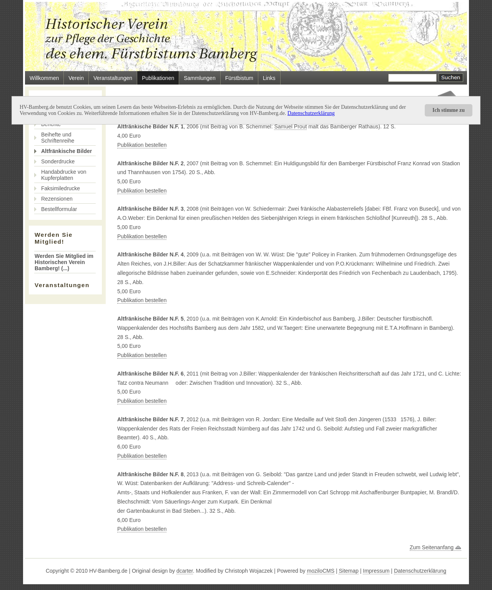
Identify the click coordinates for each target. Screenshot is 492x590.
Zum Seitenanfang (435, 547)
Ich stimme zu (448, 110)
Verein (76, 78)
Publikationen (158, 78)
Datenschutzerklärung (311, 113)
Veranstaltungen (112, 78)
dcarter (184, 571)
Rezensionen (57, 199)
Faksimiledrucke (60, 188)
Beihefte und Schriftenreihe (57, 137)
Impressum (376, 571)
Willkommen (44, 78)
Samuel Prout (290, 126)
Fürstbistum (239, 78)
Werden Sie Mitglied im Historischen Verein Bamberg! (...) (64, 262)
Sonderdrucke (58, 161)
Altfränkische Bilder (66, 151)
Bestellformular (59, 209)
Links (269, 78)
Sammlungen (200, 78)
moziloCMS (320, 571)
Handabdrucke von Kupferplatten (63, 175)
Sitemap (348, 571)
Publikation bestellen (141, 145)
